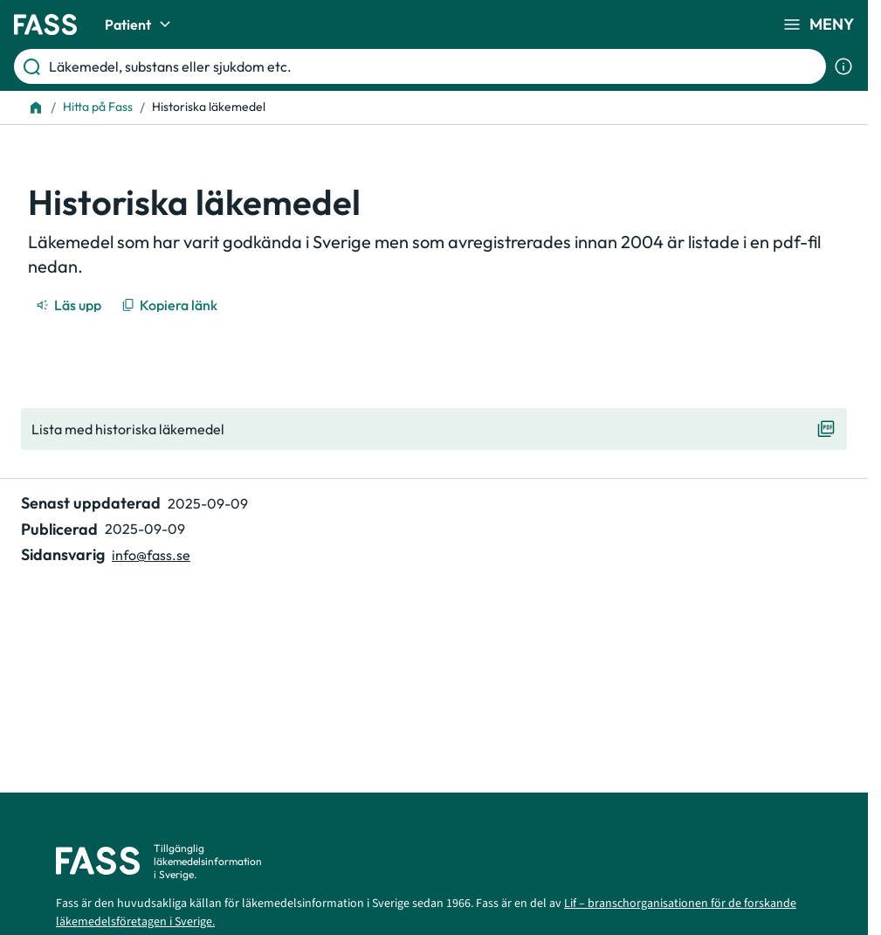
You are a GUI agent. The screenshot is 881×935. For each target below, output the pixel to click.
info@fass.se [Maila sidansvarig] (151, 555)
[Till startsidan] (36, 107)
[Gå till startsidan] (45, 24)
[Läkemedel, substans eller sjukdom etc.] (434, 66)
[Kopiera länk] (171, 305)
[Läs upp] (70, 305)
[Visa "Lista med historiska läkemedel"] (434, 429)
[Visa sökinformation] (843, 66)
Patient (140, 24)
